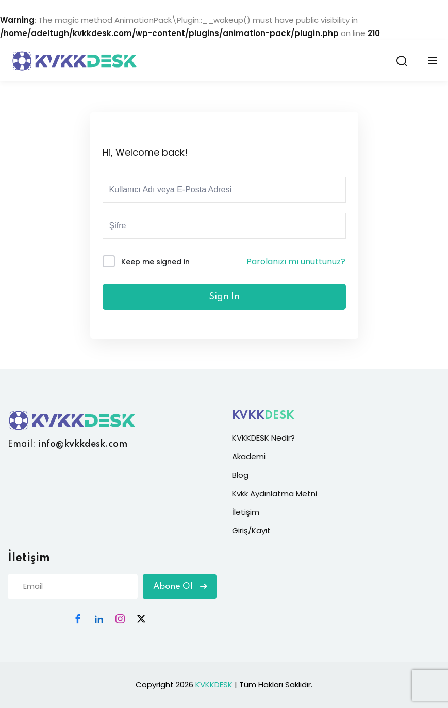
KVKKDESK (214, 684)
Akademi (249, 456)
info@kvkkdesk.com (82, 444)
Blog (240, 474)
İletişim (245, 512)
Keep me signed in (155, 262)
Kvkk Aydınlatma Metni (274, 493)
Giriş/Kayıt (251, 530)
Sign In (224, 296)
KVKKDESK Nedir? (263, 437)
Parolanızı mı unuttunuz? (295, 261)
